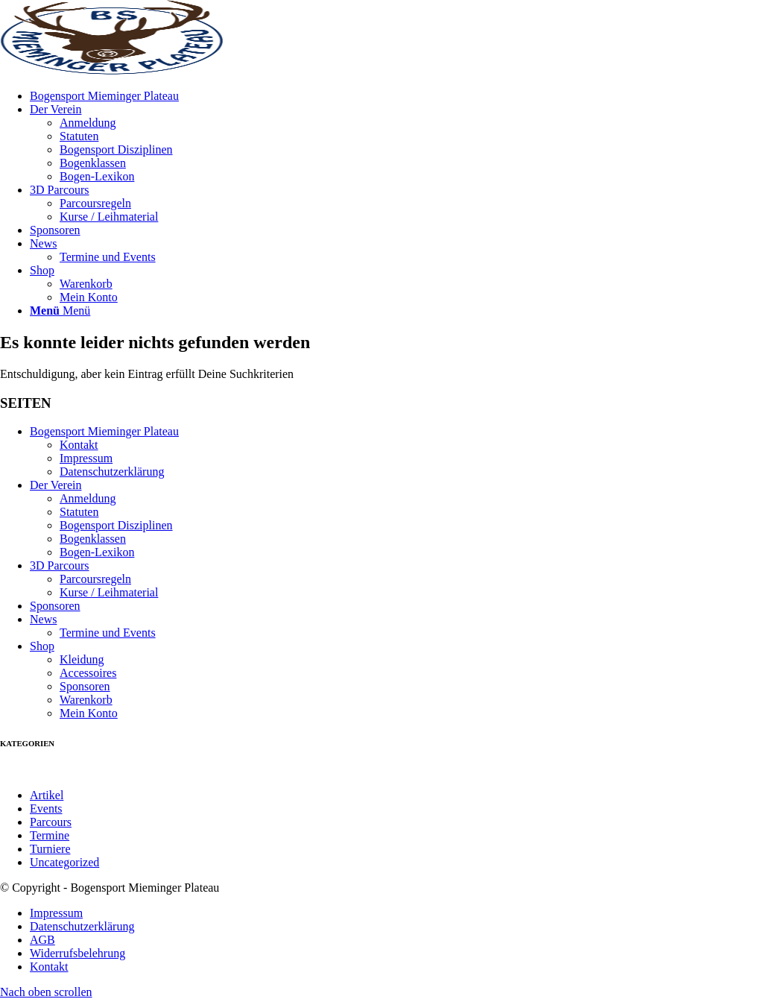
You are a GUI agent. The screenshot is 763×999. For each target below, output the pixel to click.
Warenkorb (86, 699)
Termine (49, 835)
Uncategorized (64, 862)
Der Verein (55, 485)
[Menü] (60, 310)
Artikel (46, 795)
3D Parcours (59, 565)
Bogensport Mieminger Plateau (104, 431)
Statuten (79, 136)
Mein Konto (89, 713)
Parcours (51, 822)
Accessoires (88, 672)
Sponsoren (55, 605)
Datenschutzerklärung (112, 471)
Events (46, 808)
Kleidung (82, 659)
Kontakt (79, 444)
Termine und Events (108, 632)
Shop (42, 646)
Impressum (86, 458)
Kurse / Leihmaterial (109, 216)
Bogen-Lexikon (97, 176)
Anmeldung (88, 122)
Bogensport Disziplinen (116, 149)
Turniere (50, 848)
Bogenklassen (93, 163)
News (43, 619)
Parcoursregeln (95, 203)
